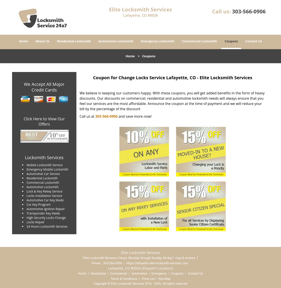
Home (23, 41)
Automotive (139, 273)
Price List (148, 279)
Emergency (159, 273)
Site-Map (164, 279)
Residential (98, 273)
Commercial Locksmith (199, 41)
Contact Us (253, 41)
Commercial (118, 273)
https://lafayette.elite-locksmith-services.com (157, 263)
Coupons (231, 41)
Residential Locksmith (74, 41)
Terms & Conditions (124, 279)
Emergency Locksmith (158, 41)
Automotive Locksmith (115, 41)
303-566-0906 (249, 11)
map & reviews (185, 258)
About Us (43, 41)
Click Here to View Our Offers (44, 121)
